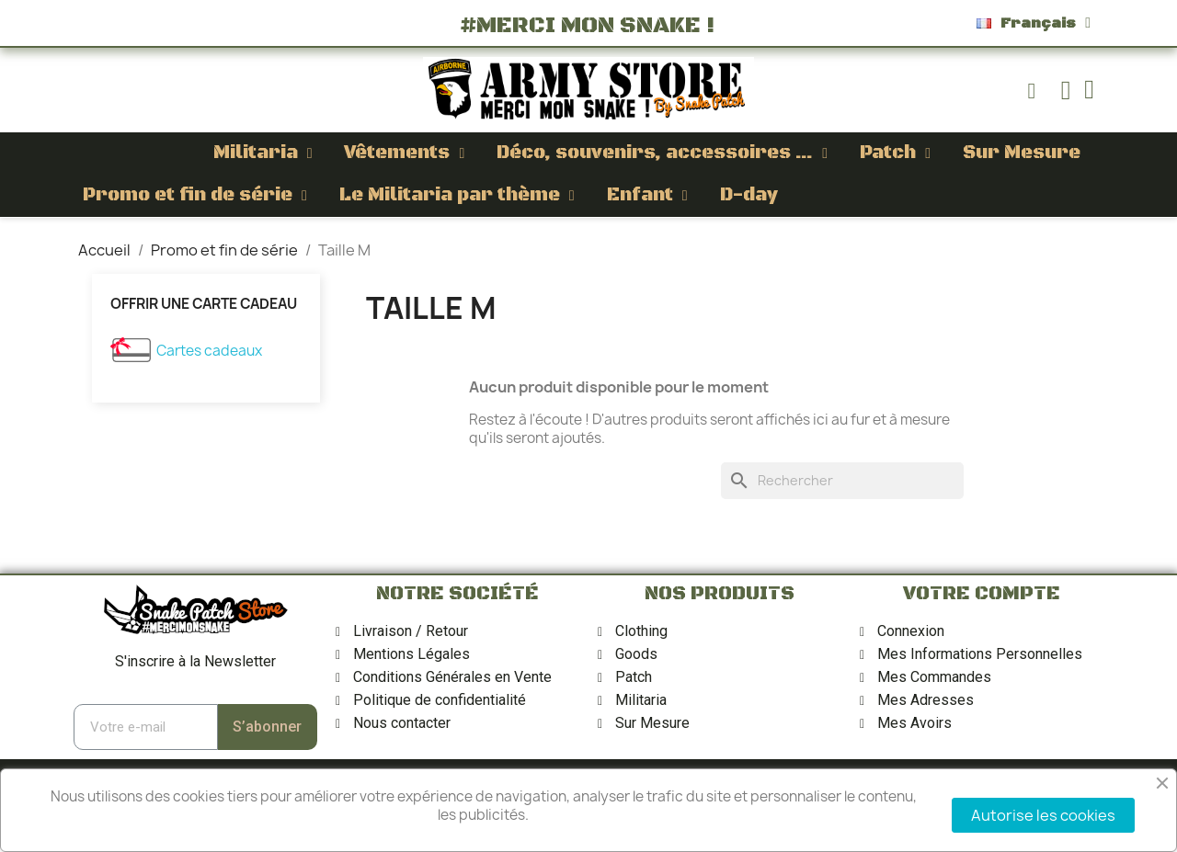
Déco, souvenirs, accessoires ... (662, 153)
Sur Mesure (1021, 153)
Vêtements (404, 153)
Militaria (263, 153)
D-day (749, 195)
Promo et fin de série (195, 195)
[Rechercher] (842, 480)
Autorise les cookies (1043, 815)
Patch (895, 153)
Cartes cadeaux (209, 350)
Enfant (647, 195)
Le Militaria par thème (457, 195)
